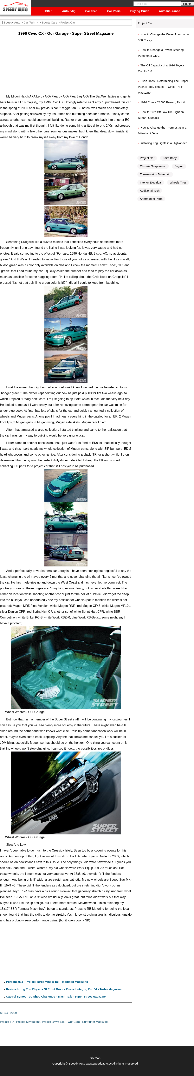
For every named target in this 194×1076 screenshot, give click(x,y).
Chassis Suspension (153, 166)
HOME (48, 11)
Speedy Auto (12, 22)
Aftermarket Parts (151, 198)
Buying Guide (139, 11)
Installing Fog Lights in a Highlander (163, 143)
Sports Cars (49, 22)
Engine (179, 166)
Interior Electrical (151, 182)
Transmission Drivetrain (155, 174)
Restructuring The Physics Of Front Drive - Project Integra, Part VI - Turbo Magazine (64, 989)
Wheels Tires (178, 182)
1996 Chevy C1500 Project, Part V (162, 102)
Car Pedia (113, 11)
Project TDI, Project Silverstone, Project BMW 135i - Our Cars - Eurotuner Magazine (54, 1021)
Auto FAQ (68, 11)
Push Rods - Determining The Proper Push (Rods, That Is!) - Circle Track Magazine (163, 86)
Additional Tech (149, 190)
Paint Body (170, 158)
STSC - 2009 (8, 1012)
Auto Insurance (169, 11)
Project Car (68, 22)
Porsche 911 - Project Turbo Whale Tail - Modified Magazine (47, 981)
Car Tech (91, 11)
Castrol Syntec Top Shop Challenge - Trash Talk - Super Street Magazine (56, 996)
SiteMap (95, 1058)
